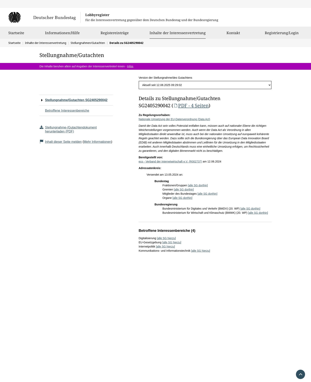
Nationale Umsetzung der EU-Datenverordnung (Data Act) (174, 119)
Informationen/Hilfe (62, 34)
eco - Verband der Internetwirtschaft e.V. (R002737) (170, 161)
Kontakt (233, 34)
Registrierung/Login (282, 34)
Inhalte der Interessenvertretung (178, 33)
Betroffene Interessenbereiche (67, 110)
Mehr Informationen (97, 141)
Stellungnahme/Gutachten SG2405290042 (76, 100)
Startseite (16, 34)
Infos (130, 66)
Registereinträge (115, 34)
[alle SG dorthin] (198, 185)
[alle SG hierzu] (166, 238)
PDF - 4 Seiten (191, 105)
